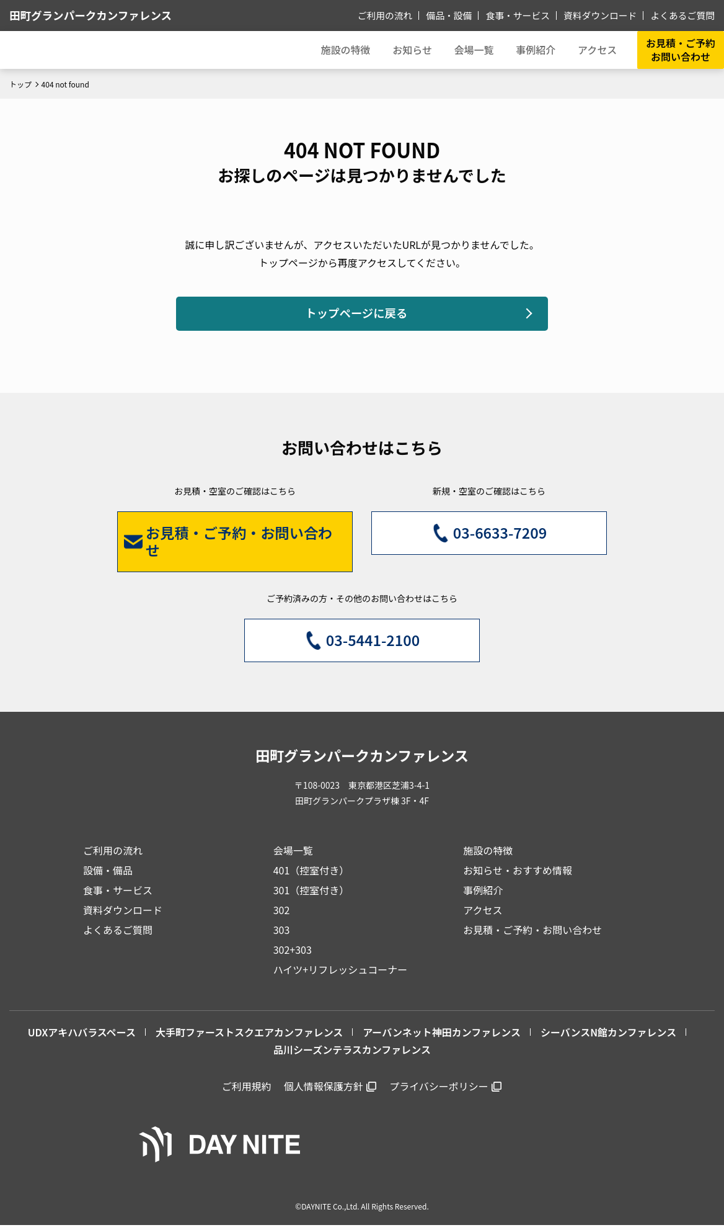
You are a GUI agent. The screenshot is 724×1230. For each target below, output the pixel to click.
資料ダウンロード (605, 15)
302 (281, 914)
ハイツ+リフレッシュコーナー (340, 974)
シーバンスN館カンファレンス (608, 1037)
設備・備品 (108, 875)
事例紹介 (532, 49)
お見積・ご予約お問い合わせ (680, 49)
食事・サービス (527, 15)
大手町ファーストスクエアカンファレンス (249, 1037)
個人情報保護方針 (323, 1091)
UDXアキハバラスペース (82, 1037)
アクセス (482, 914)
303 (281, 934)
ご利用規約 (247, 1091)
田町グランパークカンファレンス (102, 15)
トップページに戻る (356, 315)
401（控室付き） (311, 875)
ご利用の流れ (400, 15)
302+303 (292, 954)
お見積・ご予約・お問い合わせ (532, 934)
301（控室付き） (311, 894)
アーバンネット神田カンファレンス (442, 1037)
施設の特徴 (488, 855)
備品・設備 (461, 15)
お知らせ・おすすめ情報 (517, 875)
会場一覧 (293, 855)
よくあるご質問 (684, 15)
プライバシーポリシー (438, 1091)
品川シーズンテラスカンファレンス (352, 1054)
